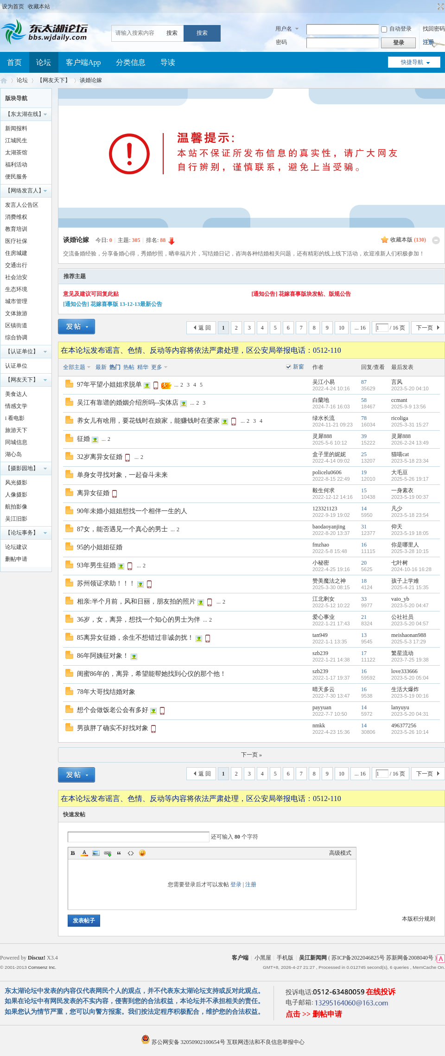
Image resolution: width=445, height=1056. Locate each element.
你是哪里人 (405, 544)
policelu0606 (327, 472)
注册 (428, 42)
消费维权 (16, 217)
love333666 (404, 671)
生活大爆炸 (405, 689)
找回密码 (434, 28)
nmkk (318, 725)
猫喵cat (400, 454)
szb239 (320, 653)
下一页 (424, 327)
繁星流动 (402, 653)
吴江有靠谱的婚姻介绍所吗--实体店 (127, 402)
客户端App (83, 62)
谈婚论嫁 (91, 80)
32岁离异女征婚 (99, 456)
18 (364, 581)
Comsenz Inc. (42, 967)
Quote (119, 853)
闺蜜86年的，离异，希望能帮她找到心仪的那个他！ (151, 673)
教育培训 (16, 229)
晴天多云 (323, 689)
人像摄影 (16, 494)
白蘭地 (320, 400)
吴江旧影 (16, 518)
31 (364, 526)
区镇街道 (16, 325)
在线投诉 (380, 992)
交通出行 (16, 265)
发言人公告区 (21, 205)
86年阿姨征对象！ (103, 655)
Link (107, 853)
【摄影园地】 (21, 468)
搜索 (172, 33)
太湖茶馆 (16, 152)
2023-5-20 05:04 (410, 678)
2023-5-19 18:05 (410, 533)
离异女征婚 (93, 493)
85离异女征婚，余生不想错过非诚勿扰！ (135, 637)
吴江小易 (323, 382)
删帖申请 (16, 559)
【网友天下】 (53, 80)
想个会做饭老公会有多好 (112, 709)
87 (364, 382)
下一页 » (251, 754)
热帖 (128, 367)
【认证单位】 (21, 351)
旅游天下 (16, 430)
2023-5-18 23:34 (410, 461)
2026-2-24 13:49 (410, 442)
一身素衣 (402, 490)
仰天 (396, 526)
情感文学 (16, 406)
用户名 (283, 28)
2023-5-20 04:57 (410, 623)
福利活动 (16, 164)
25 (364, 454)
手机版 (285, 957)
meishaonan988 (408, 635)
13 (364, 635)
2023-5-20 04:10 (410, 388)
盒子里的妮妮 (329, 454)
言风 (396, 382)
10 (341, 327)
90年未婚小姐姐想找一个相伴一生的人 (132, 511)
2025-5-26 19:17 (410, 479)
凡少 (396, 508)
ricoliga (399, 418)
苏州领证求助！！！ (106, 583)
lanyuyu (400, 707)
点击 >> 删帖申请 (314, 1014)
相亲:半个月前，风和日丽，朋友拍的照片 (136, 601)
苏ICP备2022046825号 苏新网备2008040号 (382, 957)
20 (364, 563)
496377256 (403, 725)
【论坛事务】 (21, 532)
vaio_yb (400, 599)
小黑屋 (262, 957)
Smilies (142, 853)
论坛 (43, 62)
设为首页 (13, 6)
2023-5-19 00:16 (410, 696)
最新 (101, 367)
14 (364, 508)
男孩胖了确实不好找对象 (112, 728)
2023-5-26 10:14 (410, 732)
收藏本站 (39, 6)
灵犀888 (322, 436)
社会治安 (16, 277)
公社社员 (402, 617)
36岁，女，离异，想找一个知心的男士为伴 (138, 619)
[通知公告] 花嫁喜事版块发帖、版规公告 (301, 294)
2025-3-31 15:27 (410, 424)
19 (364, 472)
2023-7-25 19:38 (410, 659)
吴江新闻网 (313, 957)
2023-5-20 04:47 (410, 605)
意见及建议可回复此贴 (91, 294)
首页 (14, 62)
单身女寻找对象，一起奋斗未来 (122, 474)
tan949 (320, 635)
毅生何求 (323, 490)
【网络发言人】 (24, 190)
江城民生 (16, 140)
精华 (142, 367)
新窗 (298, 366)
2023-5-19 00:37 (410, 497)
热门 (115, 367)
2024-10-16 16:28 (411, 569)
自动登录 (396, 28)
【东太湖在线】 (24, 114)
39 (364, 436)
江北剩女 (323, 599)
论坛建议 (16, 547)
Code (130, 853)
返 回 (204, 327)
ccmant (399, 400)
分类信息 (131, 62)
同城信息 (16, 442)
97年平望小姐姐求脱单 (109, 384)
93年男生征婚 (96, 565)
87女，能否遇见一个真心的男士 (122, 529)
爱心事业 (323, 617)
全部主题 (74, 367)
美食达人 (16, 394)
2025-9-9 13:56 (408, 406)
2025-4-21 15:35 (410, 587)
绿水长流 (323, 418)
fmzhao (320, 544)
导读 (167, 62)
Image (96, 853)
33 (364, 599)
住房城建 (16, 253)
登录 (236, 884)
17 (364, 653)
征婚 (83, 438)
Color (84, 853)
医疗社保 (16, 241)
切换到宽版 (439, 6)
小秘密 (320, 563)
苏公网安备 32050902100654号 (184, 1042)
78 (364, 418)
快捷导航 (412, 62)
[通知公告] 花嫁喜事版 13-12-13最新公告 (112, 304)
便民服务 (16, 176)
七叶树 (399, 563)
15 (364, 490)
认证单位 (16, 366)
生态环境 (16, 289)
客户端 (240, 957)
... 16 (360, 327)
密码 (281, 42)
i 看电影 (15, 418)
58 (364, 400)
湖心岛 (13, 454)
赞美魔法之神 (329, 581)
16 (364, 544)
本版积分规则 (418, 919)
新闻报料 (16, 128)
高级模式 (340, 853)
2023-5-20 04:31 (410, 714)
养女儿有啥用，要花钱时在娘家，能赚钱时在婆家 (148, 420)
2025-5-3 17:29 (408, 641)
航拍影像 (16, 506)
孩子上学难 (405, 581)
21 (364, 617)
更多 (156, 367)
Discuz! (36, 957)
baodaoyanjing (328, 526)
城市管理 (16, 301)
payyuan (321, 707)
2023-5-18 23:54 (410, 515)
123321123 (324, 508)
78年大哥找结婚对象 (106, 691)
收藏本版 (408, 239)
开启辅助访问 (432, 6)
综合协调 (16, 337)
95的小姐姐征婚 (99, 547)
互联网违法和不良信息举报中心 (266, 1042)
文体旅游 (16, 313)
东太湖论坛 (3, 80)
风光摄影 (16, 482)
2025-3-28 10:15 (410, 551)
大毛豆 (399, 472)
